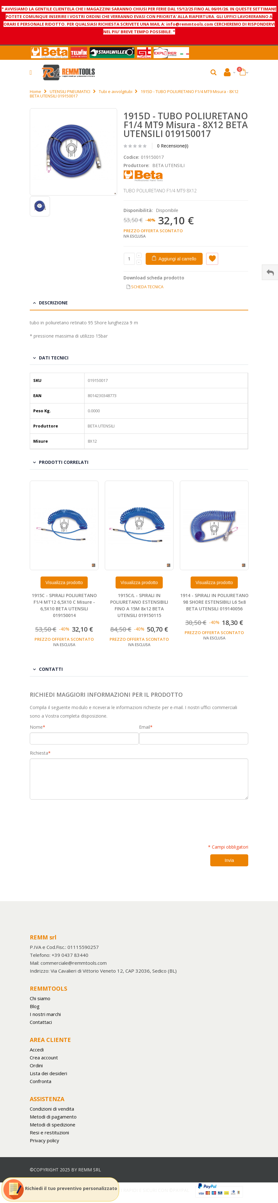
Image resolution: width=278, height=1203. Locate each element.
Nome (36, 727)
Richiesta (39, 753)
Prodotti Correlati (63, 462)
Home (35, 91)
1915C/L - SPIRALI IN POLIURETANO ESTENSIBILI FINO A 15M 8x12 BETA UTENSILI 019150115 (139, 605)
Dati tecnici (53, 358)
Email (144, 727)
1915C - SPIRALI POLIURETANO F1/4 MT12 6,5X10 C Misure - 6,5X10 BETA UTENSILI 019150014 (64, 605)
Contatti (51, 669)
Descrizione (53, 303)
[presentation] (78, 818)
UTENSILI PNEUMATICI (70, 91)
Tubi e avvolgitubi (115, 91)
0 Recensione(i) (172, 146)
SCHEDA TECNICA (147, 287)
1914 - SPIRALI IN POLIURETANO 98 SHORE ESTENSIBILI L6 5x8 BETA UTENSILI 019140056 (214, 602)
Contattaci (41, 1022)
